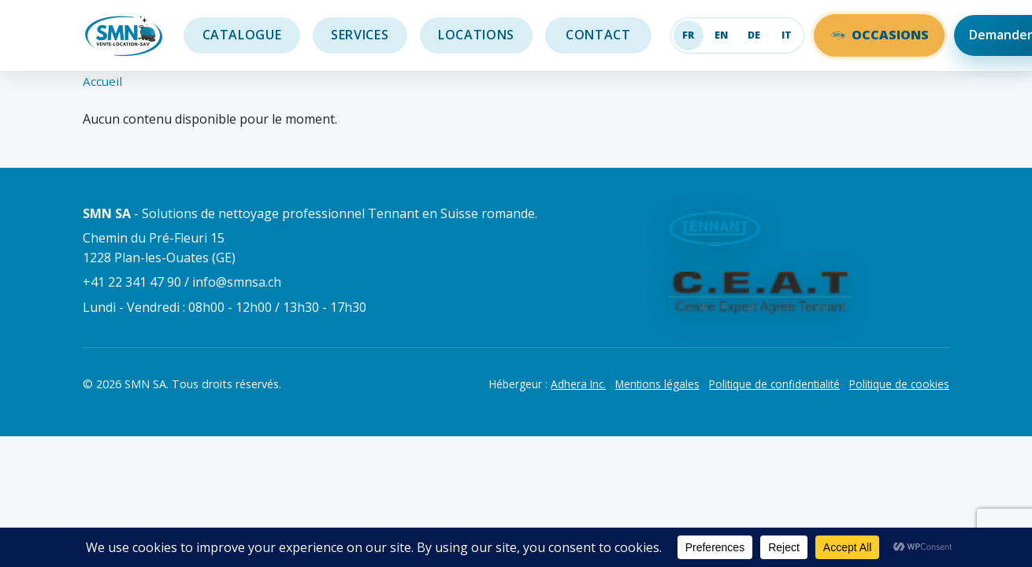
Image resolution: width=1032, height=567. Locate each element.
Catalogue (242, 34)
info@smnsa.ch (236, 282)
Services (359, 34)
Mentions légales (657, 383)
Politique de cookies (899, 383)
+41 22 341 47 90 (132, 282)
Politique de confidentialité (774, 383)
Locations (476, 34)
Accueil (102, 81)
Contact (598, 34)
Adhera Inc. (578, 383)
